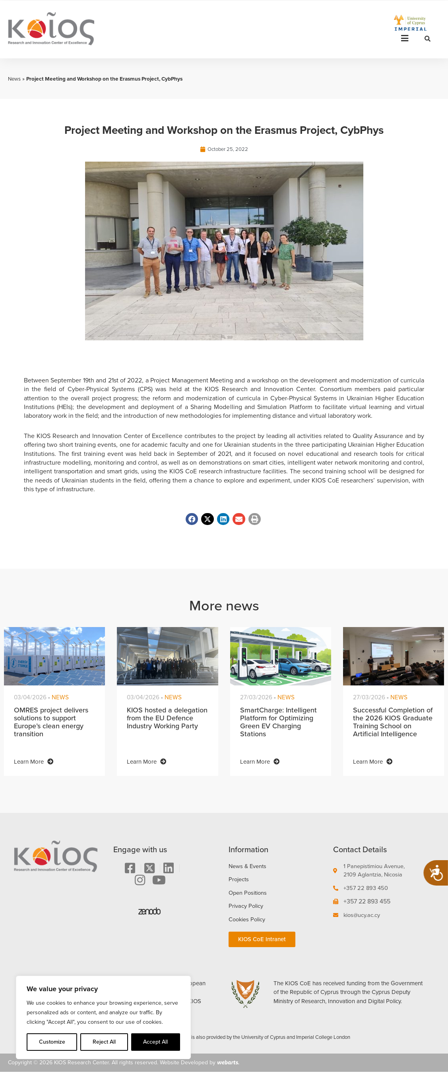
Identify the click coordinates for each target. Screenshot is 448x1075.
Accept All (155, 1042)
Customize (52, 1042)
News (14, 79)
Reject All (104, 1042)
